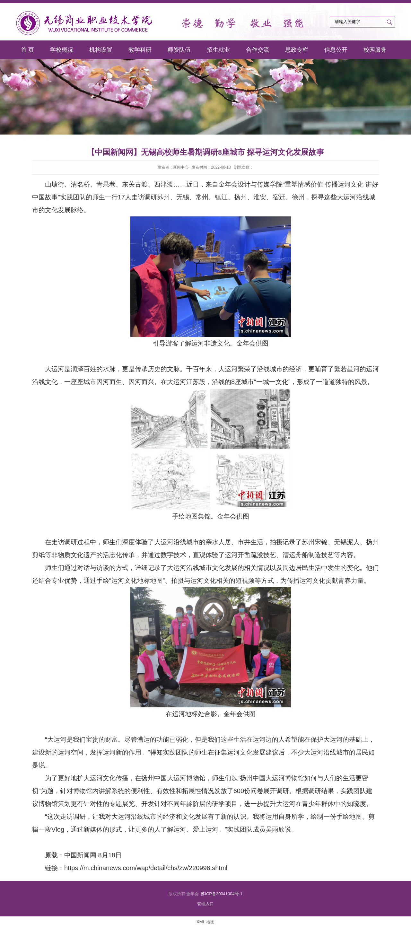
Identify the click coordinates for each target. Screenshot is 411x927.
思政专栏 (296, 50)
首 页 (27, 50)
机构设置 (100, 50)
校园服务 (375, 50)
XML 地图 (205, 921)
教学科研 (140, 50)
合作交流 (257, 50)
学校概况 (61, 50)
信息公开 (335, 50)
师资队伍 (179, 50)
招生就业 (218, 50)
